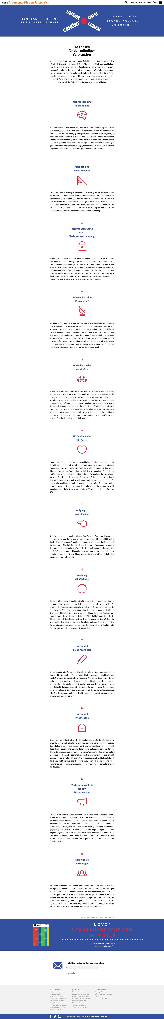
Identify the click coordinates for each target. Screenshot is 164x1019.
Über (155, 2)
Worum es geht (55, 989)
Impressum (71, 1016)
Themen (133, 2)
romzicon (87, 917)
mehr (59, 1009)
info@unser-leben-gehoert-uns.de (103, 995)
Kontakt (104, 1016)
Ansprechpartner (101, 989)
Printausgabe (145, 2)
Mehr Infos (124, 16)
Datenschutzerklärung (90, 1016)
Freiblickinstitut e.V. (58, 1000)
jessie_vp (94, 917)
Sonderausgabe (124, 20)
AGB (78, 1016)
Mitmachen (124, 25)
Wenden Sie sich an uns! (79, 1007)
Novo (102, 930)
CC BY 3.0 (111, 917)
